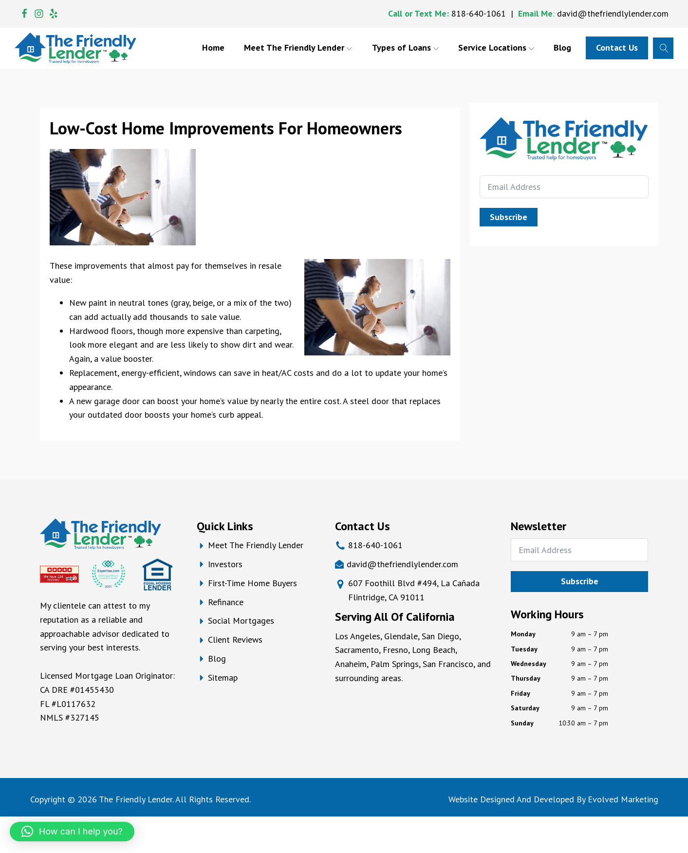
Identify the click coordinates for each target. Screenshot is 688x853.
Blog (562, 47)
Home (213, 47)
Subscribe (508, 217)
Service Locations (496, 47)
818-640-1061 (478, 13)
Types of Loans (405, 47)
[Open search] (663, 48)
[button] (72, 831)
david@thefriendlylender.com (613, 13)
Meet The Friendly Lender (298, 47)
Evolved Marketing (623, 799)
